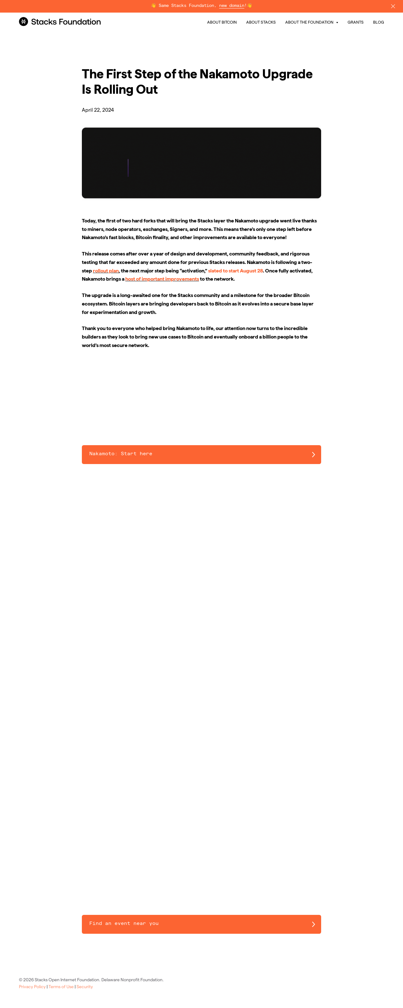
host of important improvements (162, 279)
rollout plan (106, 271)
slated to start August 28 (235, 271)
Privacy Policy (32, 986)
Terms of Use (61, 986)
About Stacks (261, 22)
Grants (356, 22)
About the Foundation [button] (309, 22)
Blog (378, 22)
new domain (231, 6)
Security (85, 986)
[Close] (393, 6)
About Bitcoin (222, 22)
